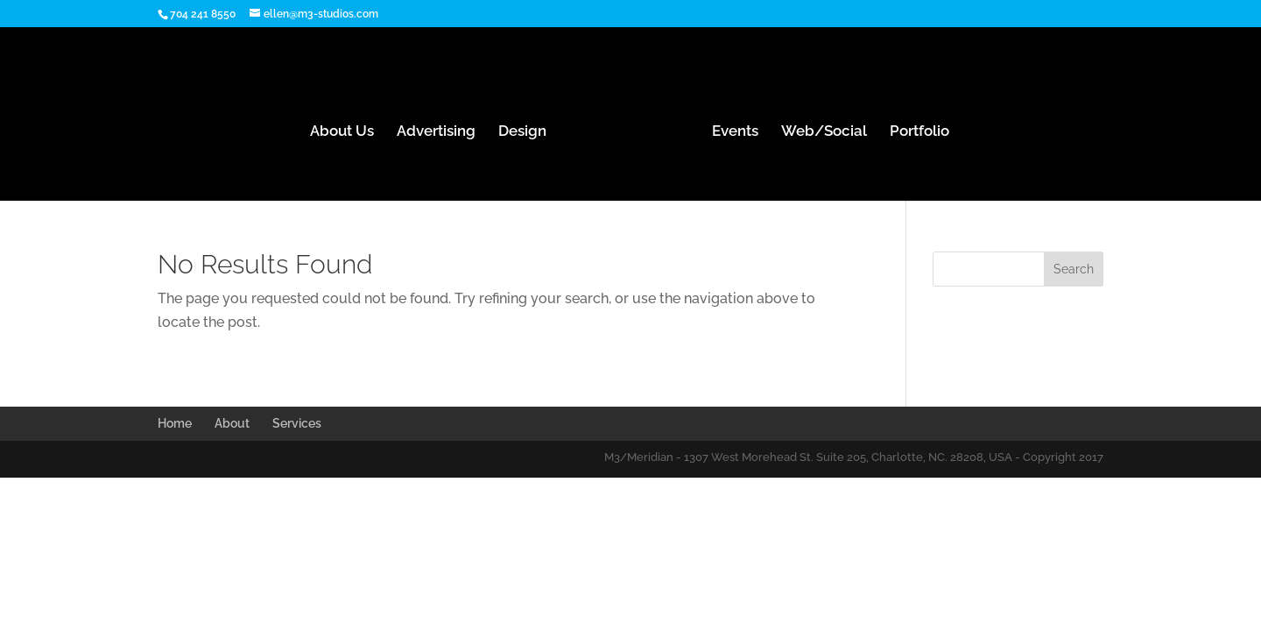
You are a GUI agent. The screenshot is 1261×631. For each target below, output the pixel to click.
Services (296, 423)
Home (175, 423)
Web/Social (824, 131)
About (232, 423)
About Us (342, 131)
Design (522, 131)
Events (735, 131)
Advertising (436, 131)
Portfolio (919, 131)
